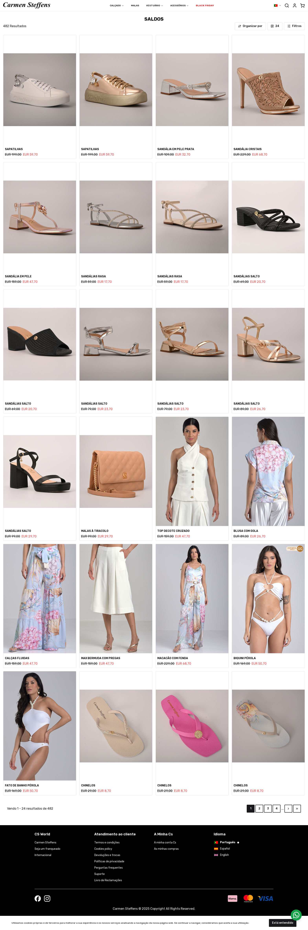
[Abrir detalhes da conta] (294, 5)
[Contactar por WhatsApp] (296, 915)
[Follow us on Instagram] (47, 898)
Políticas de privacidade (109, 861)
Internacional (43, 855)
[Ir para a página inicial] (26, 5)
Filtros (294, 26)
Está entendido (282, 922)
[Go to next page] (288, 809)
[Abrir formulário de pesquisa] (286, 5)
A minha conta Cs (165, 842)
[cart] (302, 5)
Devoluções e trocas (107, 855)
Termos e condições (107, 842)
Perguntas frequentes (108, 867)
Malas (135, 5)
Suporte (99, 874)
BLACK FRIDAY (205, 5)
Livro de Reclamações (108, 880)
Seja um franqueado (47, 849)
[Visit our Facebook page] (38, 898)
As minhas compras (166, 849)
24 (275, 26)
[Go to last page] (297, 809)
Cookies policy (103, 849)
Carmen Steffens (45, 842)
